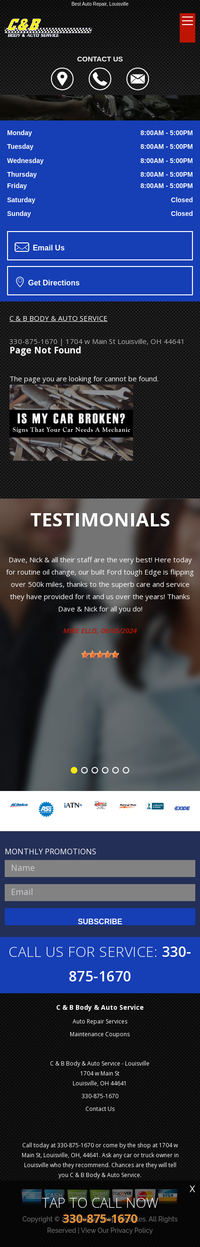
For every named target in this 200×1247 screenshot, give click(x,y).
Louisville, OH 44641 (151, 341)
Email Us (40, 247)
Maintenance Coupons (100, 1034)
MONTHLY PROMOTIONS (50, 851)
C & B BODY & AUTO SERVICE (58, 318)
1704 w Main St (91, 341)
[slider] (100, 654)
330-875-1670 (33, 341)
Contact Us (100, 1109)
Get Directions (48, 281)
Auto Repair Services (100, 1021)
